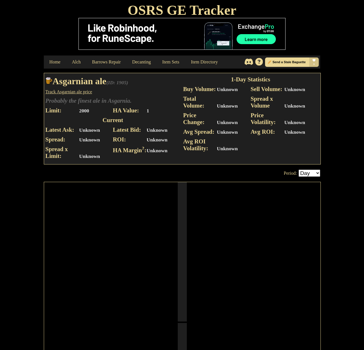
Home (55, 61)
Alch (76, 61)
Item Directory (204, 61)
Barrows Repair (106, 61)
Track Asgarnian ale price (69, 91)
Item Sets (170, 61)
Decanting (141, 61)
